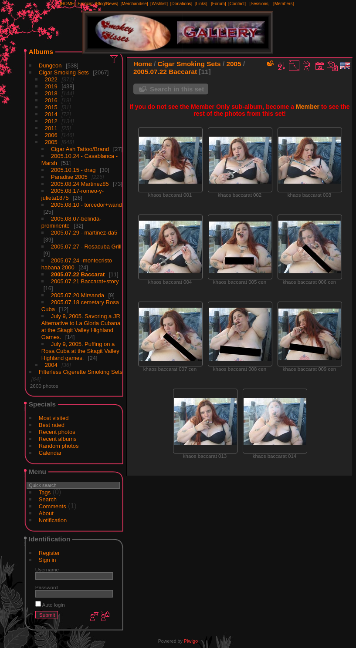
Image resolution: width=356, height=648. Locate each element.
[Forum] (218, 3)
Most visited (54, 418)
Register (49, 553)
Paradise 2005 (69, 177)
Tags (45, 492)
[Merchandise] (134, 3)
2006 (51, 135)
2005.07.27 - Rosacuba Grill (86, 246)
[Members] (283, 3)
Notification (53, 520)
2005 (51, 142)
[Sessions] (259, 3)
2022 (51, 79)
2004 (51, 365)
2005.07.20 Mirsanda (77, 295)
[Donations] (181, 3)
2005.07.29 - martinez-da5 (84, 232)
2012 (51, 121)
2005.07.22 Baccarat (78, 274)
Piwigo (191, 641)
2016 (51, 100)
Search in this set (177, 89)
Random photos (59, 446)
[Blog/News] (106, 3)
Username (47, 569)
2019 (51, 86)
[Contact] (237, 3)
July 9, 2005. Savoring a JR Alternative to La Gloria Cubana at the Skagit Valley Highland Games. (80, 326)
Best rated (51, 425)
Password (46, 587)
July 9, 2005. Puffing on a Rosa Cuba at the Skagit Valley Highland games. (80, 351)
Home (142, 63)
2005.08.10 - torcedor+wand (86, 204)
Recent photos (57, 432)
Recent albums (58, 439)
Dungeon (50, 65)
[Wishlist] (159, 3)
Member (307, 106)
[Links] (201, 3)
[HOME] (67, 3)
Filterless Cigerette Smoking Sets (80, 372)
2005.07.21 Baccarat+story (85, 281)
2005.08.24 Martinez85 (80, 184)
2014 (51, 114)
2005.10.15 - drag (73, 170)
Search (48, 499)
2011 (51, 128)
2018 (51, 93)
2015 (51, 107)
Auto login (50, 605)
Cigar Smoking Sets (64, 72)
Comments (52, 506)
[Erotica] (85, 3)
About (46, 513)
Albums (41, 51)
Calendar (50, 453)
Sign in (47, 560)
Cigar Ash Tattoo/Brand (80, 149)
